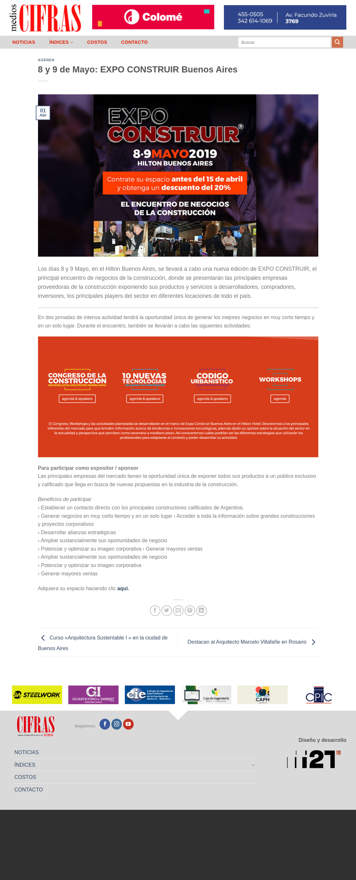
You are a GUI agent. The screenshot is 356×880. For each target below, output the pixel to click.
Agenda (46, 60)
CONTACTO (134, 42)
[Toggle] (253, 765)
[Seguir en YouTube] (128, 724)
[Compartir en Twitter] (166, 610)
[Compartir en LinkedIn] (201, 610)
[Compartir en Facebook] (155, 610)
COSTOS (97, 42)
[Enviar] (337, 42)
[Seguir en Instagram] (116, 724)
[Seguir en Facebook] (105, 724)
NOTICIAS (23, 42)
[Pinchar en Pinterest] (190, 610)
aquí (122, 588)
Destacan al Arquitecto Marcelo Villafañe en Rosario (253, 642)
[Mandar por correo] (178, 610)
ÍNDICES (61, 42)
